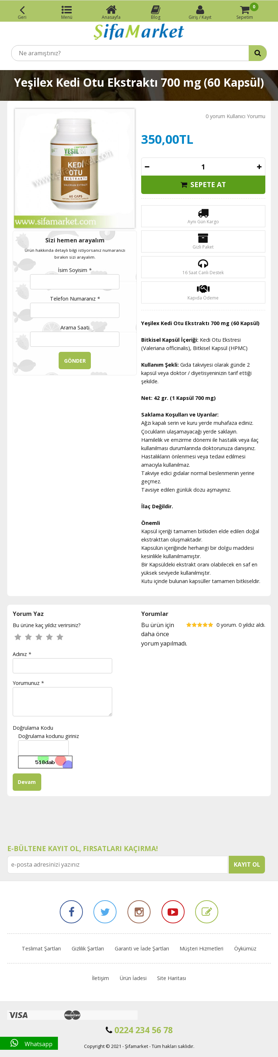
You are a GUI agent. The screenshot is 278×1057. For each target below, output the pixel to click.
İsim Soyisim (75, 270)
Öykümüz (245, 948)
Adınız (22, 654)
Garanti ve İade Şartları (142, 948)
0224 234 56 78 (139, 1030)
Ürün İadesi (133, 978)
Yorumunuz (28, 683)
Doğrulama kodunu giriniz (48, 736)
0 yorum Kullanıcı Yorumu (235, 116)
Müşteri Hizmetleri (201, 948)
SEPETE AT (203, 184)
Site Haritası (171, 978)
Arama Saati (74, 327)
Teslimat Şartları (41, 948)
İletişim (100, 978)
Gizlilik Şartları (88, 948)
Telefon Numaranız (75, 298)
